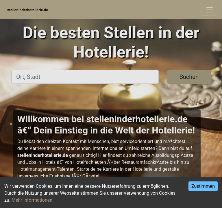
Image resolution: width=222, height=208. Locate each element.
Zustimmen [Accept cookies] (203, 186)
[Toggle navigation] (209, 10)
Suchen (189, 76)
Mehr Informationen (32, 200)
